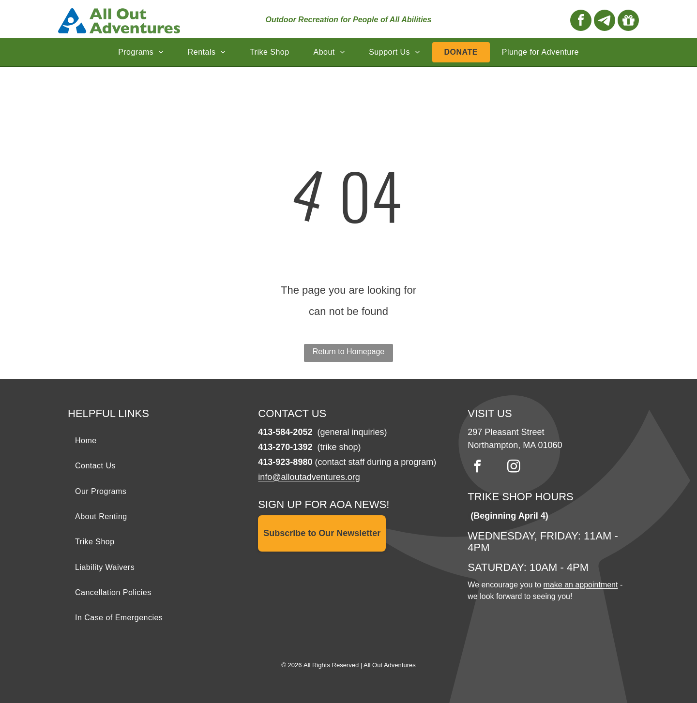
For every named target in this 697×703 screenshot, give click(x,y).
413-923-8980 (285, 462)
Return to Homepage (349, 351)
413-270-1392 (285, 447)
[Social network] (604, 21)
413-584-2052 (285, 432)
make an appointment (581, 585)
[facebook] (580, 21)
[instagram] (513, 468)
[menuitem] (141, 52)
